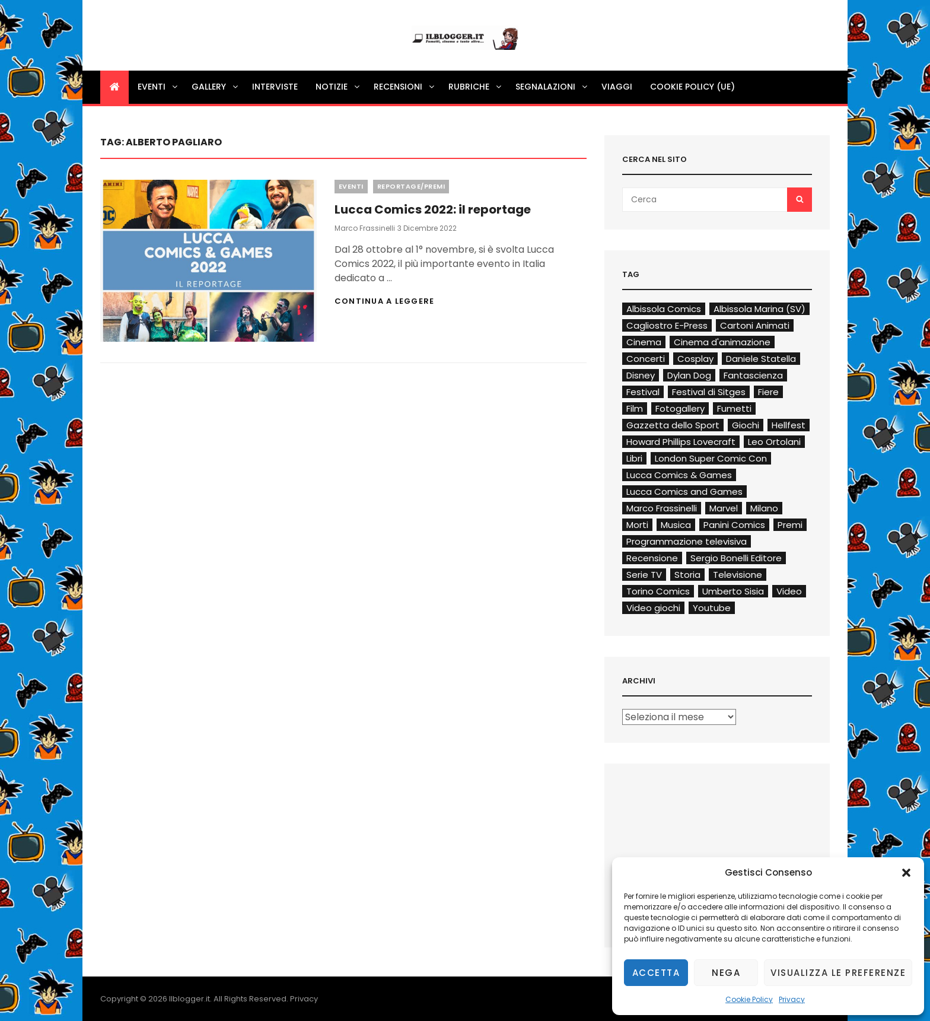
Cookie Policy (749, 999)
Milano (764, 508)
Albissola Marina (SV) (759, 309)
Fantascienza (753, 375)
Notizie (338, 87)
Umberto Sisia (733, 591)
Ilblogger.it (189, 998)
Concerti (645, 358)
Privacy (792, 999)
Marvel (723, 508)
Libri (634, 458)
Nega (726, 972)
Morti (637, 525)
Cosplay (695, 358)
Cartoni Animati (754, 325)
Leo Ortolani (774, 441)
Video (789, 591)
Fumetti (734, 408)
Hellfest (788, 425)
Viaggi (616, 87)
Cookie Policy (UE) (692, 87)
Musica (676, 525)
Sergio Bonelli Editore (736, 558)
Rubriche (475, 87)
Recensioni (405, 87)
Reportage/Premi (411, 186)
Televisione (737, 574)
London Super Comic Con (711, 458)
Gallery (216, 87)
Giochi (745, 425)
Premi (790, 525)
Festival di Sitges (709, 392)
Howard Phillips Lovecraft (680, 441)
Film (634, 408)
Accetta (656, 972)
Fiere (768, 392)
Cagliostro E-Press (667, 325)
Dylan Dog (689, 375)
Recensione (652, 558)
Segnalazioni (552, 87)
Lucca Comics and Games (684, 491)
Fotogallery (680, 408)
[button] (906, 873)
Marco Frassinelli (365, 228)
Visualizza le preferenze (838, 972)
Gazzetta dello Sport (672, 425)
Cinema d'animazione (722, 342)
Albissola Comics (663, 309)
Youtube (712, 608)
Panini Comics (734, 525)
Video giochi (653, 608)
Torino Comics (658, 591)
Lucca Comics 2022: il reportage (433, 209)
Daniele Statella (761, 358)
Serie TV (644, 574)
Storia (687, 574)
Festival (643, 392)
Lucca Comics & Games (679, 475)
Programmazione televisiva (686, 541)
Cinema (643, 342)
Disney (640, 375)
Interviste (275, 87)
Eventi (158, 87)
